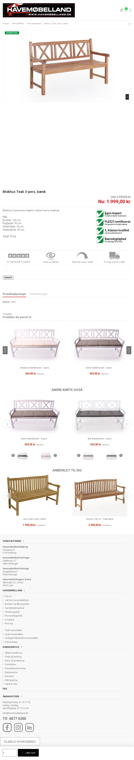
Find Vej (9, 623)
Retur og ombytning (14, 660)
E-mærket (9, 620)
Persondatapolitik (13, 616)
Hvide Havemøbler (14, 634)
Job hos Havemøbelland (17, 600)
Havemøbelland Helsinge (16, 568)
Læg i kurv (28, 752)
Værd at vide (11, 684)
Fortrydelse (10, 664)
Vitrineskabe (11, 642)
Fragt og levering (13, 656)
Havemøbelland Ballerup (15, 547)
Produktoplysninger (14, 294)
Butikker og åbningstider (17, 604)
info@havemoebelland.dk (15, 713)
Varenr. (6, 302)
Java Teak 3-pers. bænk (34, 519)
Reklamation (11, 672)
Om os (8, 596)
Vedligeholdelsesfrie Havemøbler (21, 638)
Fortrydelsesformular (15, 668)
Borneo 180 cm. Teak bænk (99, 519)
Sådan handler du (13, 653)
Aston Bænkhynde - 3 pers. (34, 438)
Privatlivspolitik (12, 612)
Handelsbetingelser (14, 608)
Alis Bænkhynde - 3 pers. (100, 438)
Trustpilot (7, 314)
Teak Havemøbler (13, 630)
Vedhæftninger (38, 294)
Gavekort (9, 676)
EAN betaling (11, 680)
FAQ (5, 688)
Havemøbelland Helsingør (16, 557)
